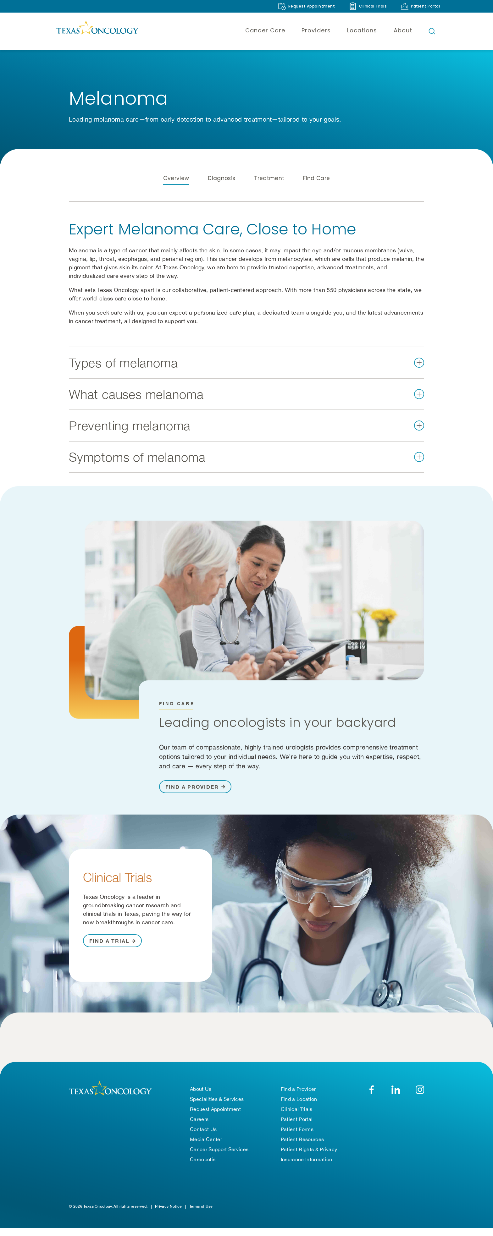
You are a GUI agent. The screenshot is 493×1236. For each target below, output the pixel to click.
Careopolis (202, 1167)
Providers (316, 30)
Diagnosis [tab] (221, 191)
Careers (199, 1127)
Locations (362, 30)
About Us (201, 1097)
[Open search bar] (432, 31)
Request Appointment (215, 1117)
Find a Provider (298, 1097)
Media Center (206, 1147)
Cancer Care (265, 30)
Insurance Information (306, 1167)
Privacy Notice (168, 1214)
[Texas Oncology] (97, 31)
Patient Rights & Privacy (309, 1157)
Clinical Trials (297, 1117)
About (403, 30)
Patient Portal (297, 1127)
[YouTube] (420, 1097)
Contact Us (203, 1137)
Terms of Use (201, 1214)
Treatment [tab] (269, 191)
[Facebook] (371, 1097)
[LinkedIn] (395, 1097)
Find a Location (299, 1107)
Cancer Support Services (219, 1157)
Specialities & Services (217, 1107)
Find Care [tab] (316, 191)
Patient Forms (297, 1137)
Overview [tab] (176, 191)
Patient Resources (302, 1147)
